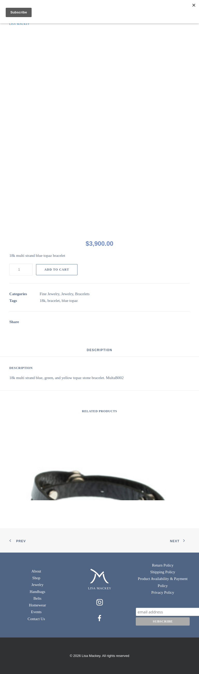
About (36, 571)
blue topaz (70, 301)
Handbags (37, 592)
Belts (37, 598)
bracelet (53, 301)
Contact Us (36, 619)
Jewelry (67, 294)
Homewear (37, 605)
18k (43, 301)
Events (36, 612)
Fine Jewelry (49, 294)
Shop (36, 578)
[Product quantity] (21, 270)
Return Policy (163, 565)
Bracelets (82, 294)
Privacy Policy (162, 592)
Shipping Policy (162, 572)
